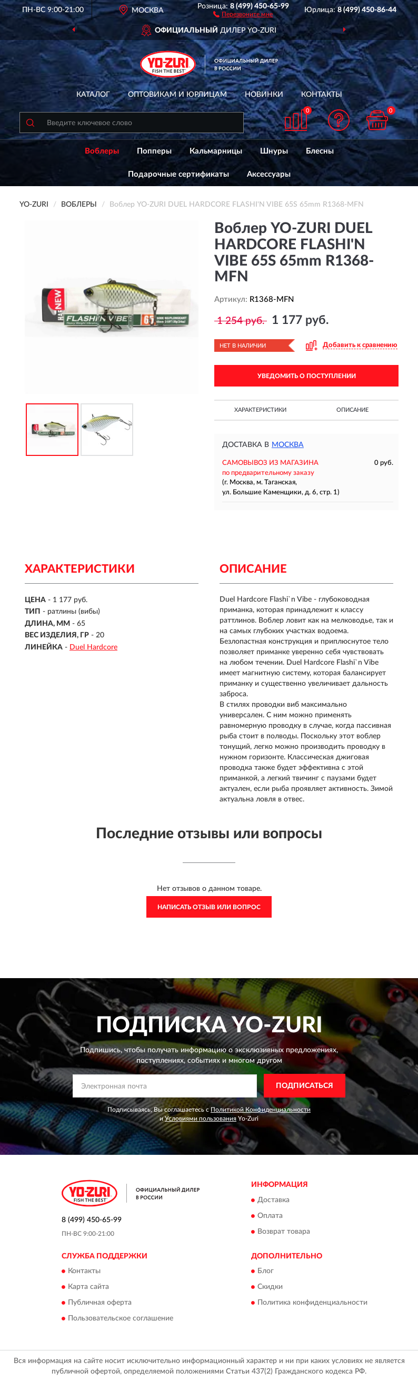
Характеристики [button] (260, 410)
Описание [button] (352, 410)
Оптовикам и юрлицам (177, 94)
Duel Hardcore (93, 647)
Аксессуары (269, 174)
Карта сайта (88, 1287)
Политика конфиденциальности (312, 1303)
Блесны (320, 151)
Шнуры (274, 151)
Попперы (154, 151)
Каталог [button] (93, 94)
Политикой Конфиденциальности (261, 1109)
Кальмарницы (216, 151)
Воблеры (102, 151)
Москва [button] (288, 445)
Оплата (270, 1216)
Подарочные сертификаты (178, 174)
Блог (265, 1271)
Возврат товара (283, 1231)
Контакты (321, 94)
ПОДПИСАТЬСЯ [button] (304, 1086)
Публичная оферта (100, 1303)
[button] (243, 14)
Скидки (270, 1287)
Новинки (264, 94)
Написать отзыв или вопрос (209, 907)
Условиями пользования (200, 1118)
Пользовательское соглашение (120, 1319)
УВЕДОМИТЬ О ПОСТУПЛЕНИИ (306, 376)
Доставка (273, 1200)
